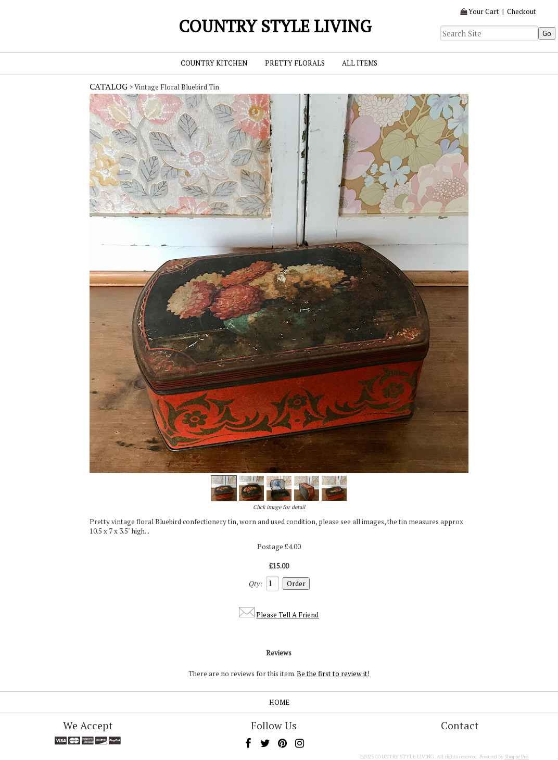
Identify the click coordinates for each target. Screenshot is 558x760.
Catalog (109, 86)
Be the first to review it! (333, 673)
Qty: (255, 583)
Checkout (521, 11)
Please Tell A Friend (287, 614)
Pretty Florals (295, 63)
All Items (359, 63)
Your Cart (483, 11)
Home (279, 702)
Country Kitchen (214, 63)
